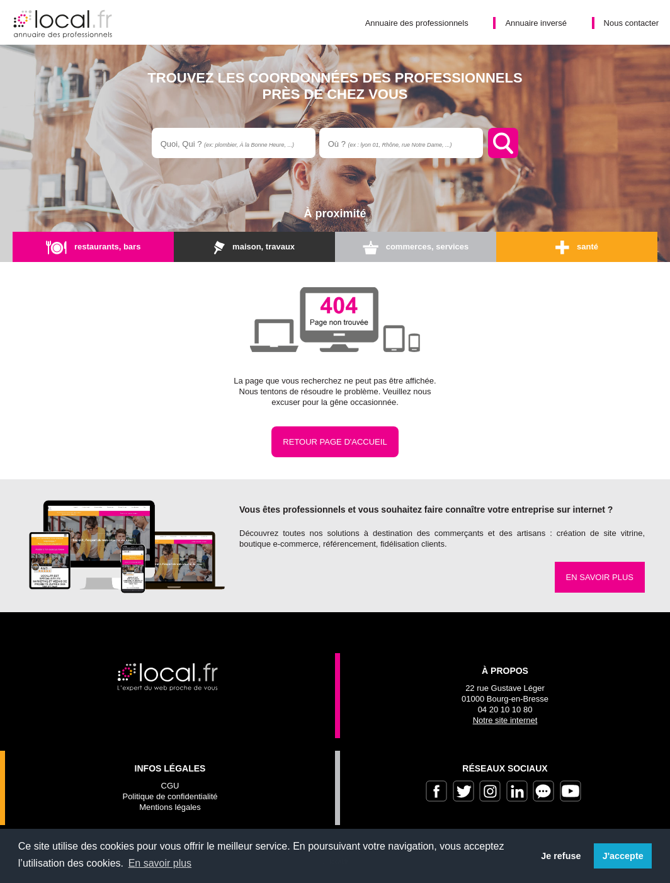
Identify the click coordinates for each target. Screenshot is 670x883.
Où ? (390, 144)
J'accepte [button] (623, 856)
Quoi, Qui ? (227, 144)
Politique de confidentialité (169, 796)
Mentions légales (170, 807)
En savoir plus (599, 577)
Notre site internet (505, 720)
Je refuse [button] (561, 856)
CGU (170, 785)
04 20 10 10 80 (505, 709)
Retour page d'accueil (335, 442)
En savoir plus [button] (160, 863)
